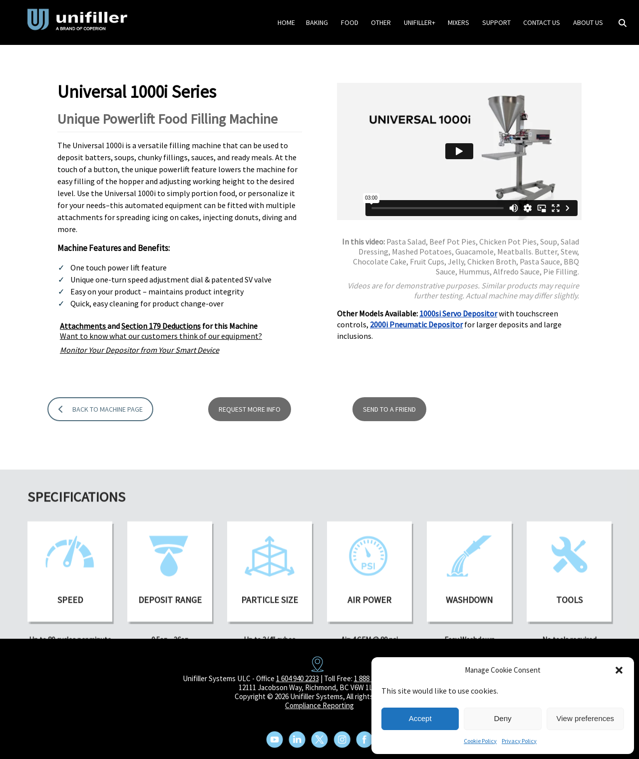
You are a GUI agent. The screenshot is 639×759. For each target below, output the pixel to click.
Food (349, 22)
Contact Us (541, 22)
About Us (588, 22)
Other (381, 22)
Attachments (83, 329)
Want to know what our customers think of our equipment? (161, 339)
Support (496, 22)
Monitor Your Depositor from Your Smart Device (139, 353)
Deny (502, 718)
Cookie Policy (480, 741)
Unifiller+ (419, 22)
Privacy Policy (519, 741)
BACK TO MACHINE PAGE (100, 437)
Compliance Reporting (319, 705)
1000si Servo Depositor (458, 316)
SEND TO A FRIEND (389, 437)
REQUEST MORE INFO (250, 437)
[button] (619, 670)
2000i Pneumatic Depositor (416, 327)
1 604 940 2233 (297, 678)
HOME (286, 22)
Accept (420, 718)
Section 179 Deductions (161, 329)
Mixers (458, 22)
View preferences (586, 718)
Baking (317, 22)
